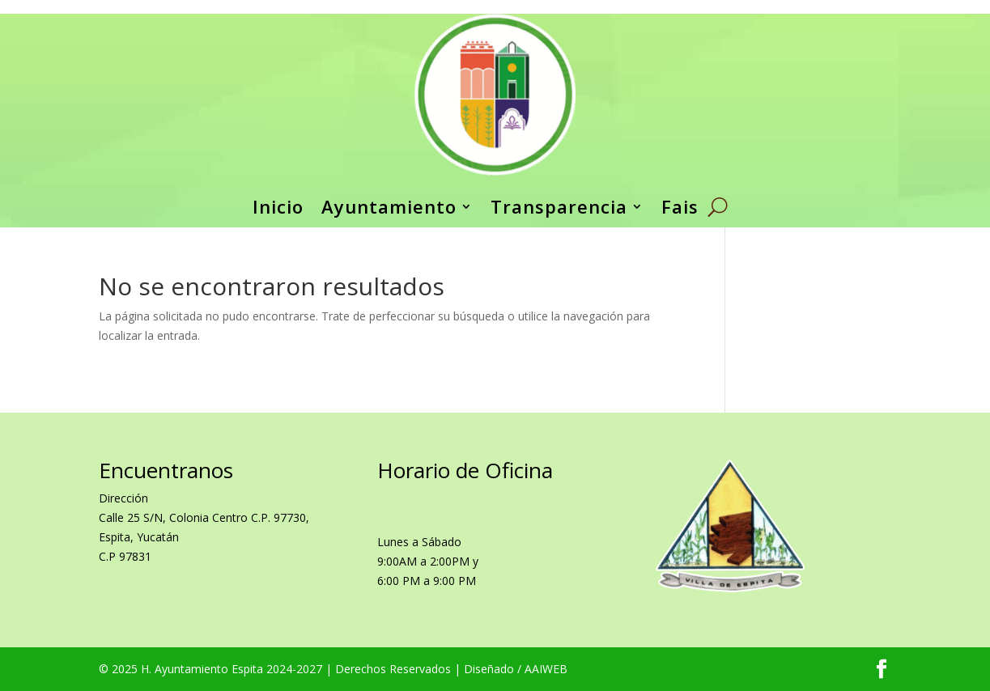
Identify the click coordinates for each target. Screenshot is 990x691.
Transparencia (559, 206)
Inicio (278, 206)
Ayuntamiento (389, 206)
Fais (680, 206)
